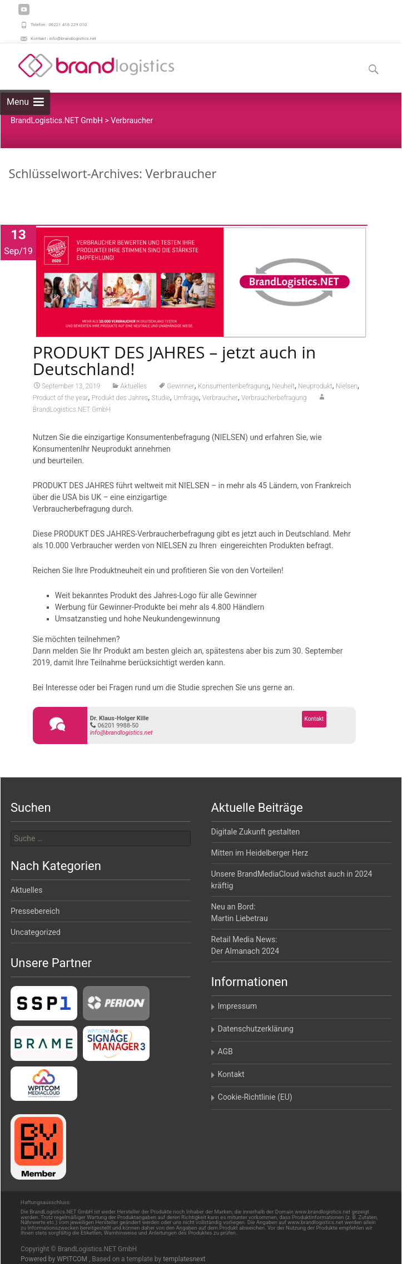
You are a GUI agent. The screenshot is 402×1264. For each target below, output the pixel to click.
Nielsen (347, 388)
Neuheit (283, 388)
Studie (161, 399)
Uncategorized (36, 932)
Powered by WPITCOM (55, 1259)
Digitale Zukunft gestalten (255, 831)
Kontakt (314, 720)
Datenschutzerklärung (256, 1028)
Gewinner (181, 388)
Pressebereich (35, 911)
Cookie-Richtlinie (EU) (255, 1097)
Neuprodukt (315, 388)
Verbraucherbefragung (273, 399)
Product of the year (60, 399)
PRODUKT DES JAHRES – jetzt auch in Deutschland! (174, 362)
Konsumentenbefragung (233, 388)
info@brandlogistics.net (121, 734)
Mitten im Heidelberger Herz (260, 852)
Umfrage (186, 399)
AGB (225, 1051)
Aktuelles (133, 388)
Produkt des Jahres (120, 399)
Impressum (237, 1006)
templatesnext (184, 1259)
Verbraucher (220, 399)
